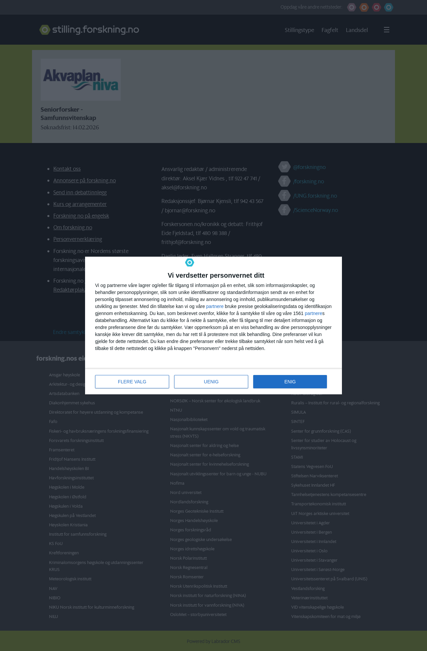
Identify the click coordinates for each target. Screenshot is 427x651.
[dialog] (213, 325)
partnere (215, 306)
